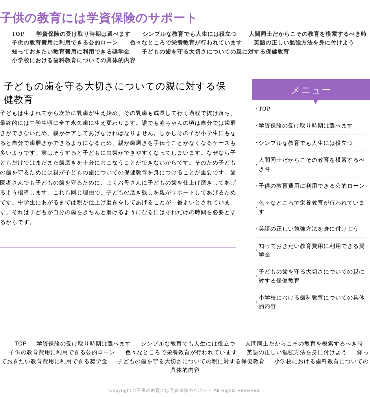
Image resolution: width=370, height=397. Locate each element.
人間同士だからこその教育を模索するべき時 (308, 33)
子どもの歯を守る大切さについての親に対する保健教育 (215, 51)
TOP (18, 33)
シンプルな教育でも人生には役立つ (189, 33)
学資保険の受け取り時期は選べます (83, 33)
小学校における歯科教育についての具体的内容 (74, 60)
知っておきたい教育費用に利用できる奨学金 (71, 51)
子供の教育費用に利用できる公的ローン (65, 42)
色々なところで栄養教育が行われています (186, 42)
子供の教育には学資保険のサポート (99, 17)
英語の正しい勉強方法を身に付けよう (304, 42)
